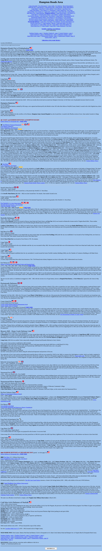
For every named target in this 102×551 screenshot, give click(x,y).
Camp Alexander (33, 6)
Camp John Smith (61, 23)
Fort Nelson (4, 263)
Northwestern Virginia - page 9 (49, 36)
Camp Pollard (69, 20)
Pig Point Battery (68, 19)
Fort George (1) (39, 11)
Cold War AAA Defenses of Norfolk (14, 502)
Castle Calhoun (49, 8)
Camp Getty (47, 11)
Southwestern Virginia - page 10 (66, 36)
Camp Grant (54, 11)
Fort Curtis (70, 10)
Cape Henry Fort (66, 8)
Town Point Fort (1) (36, 26)
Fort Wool (68, 26)
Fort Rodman (56, 21)
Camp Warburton (60, 26)
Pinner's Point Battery (48, 20)
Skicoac (53, 23)
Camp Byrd (42, 8)
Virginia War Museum (6, 61)
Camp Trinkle (45, 26)
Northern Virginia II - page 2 (51, 33)
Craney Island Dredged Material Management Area (14, 304)
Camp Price (43, 21)
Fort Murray (52, 16)
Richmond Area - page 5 (51, 34)
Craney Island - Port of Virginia (9, 306)
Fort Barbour (58, 6)
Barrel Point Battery (68, 6)
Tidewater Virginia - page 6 (65, 34)
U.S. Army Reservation (15, 203)
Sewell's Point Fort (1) (36, 23)
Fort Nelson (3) (60, 17)
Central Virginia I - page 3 (66, 33)
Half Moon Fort (31, 13)
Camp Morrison (44, 16)
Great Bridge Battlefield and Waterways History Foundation (16, 407)
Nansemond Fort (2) (69, 16)
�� (17, 452)
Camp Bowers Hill (49, 7)
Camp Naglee (59, 16)
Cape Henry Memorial (93, 471)
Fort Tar (49, 24)
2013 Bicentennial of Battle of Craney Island (71, 314)
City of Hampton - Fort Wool (8, 165)
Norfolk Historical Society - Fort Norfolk (11, 204)
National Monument (15, 125)
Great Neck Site (62, 11)
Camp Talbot (43, 24)
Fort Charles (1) (44, 10)
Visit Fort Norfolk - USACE (8, 206)
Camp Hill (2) (34, 14)
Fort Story (69, 23)
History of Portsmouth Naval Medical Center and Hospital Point (17, 264)
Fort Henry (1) (71, 13)
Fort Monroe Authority (7, 126)
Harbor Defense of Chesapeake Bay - (14, 121)
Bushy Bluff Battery (68, 7)
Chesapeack (53, 10)
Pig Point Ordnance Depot (35, 20)
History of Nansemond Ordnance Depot (11, 394)
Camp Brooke (58, 7)
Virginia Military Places (92, 160)
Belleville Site (32, 7)
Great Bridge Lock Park (7, 406)
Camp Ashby (51, 6)
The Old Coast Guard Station (32, 480)
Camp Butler (34, 8)
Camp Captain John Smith (8, 197)
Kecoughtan (55, 14)
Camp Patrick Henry (61, 13)
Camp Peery (51, 19)
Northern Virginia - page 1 (36, 33)
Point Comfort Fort (60, 20)
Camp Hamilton (40, 13)
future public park (79, 356)
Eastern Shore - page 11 (51, 37)
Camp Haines (70, 11)
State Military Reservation (21, 483)
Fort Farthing (31, 11)
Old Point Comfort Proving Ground (38, 19)
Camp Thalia (55, 24)
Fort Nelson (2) (51, 17)
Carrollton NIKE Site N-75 (12, 528)
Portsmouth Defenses (9, 283)
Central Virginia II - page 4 (37, 34)
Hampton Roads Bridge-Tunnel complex (34, 183)
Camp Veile (53, 26)
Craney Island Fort (61, 10)
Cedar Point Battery (34, 10)
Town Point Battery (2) (65, 24)
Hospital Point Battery (45, 14)
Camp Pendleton (59, 19)
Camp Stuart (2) (35, 24)
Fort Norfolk (67, 17)
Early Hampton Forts (9, 89)
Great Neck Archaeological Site (10, 419)
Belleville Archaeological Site (9, 362)
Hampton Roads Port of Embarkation (15, 48)
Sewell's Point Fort (6, 188)
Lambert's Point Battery (65, 14)
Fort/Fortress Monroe (33, 16)
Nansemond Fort (5, 372)
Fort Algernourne (42, 6)
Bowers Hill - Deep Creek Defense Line (16, 331)
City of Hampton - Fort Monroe (9, 127)
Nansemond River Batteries (11, 382)
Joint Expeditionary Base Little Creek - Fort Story (14, 458)
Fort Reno (49, 21)
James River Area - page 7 (34, 36)
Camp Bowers (40, 7)
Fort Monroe (6, 125)
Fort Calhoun (57, 8)
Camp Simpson (47, 23)
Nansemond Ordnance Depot (38, 17)
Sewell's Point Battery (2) (67, 21)
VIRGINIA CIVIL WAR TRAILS (51, 40)
